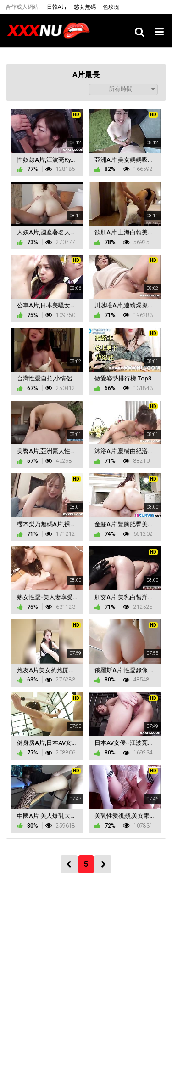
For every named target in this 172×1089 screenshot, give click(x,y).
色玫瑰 (111, 7)
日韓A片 (57, 7)
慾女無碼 (85, 7)
